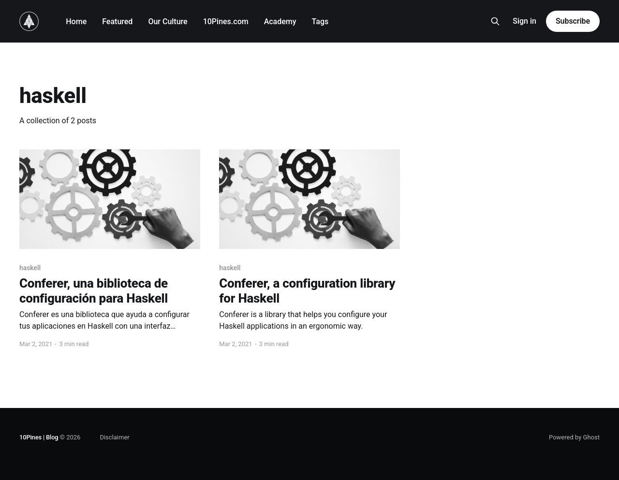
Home (76, 21)
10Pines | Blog (39, 437)
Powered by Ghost (574, 437)
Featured (117, 21)
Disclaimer (114, 437)
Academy (280, 21)
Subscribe (573, 21)
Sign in (524, 21)
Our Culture (167, 21)
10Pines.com (226, 21)
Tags (320, 21)
